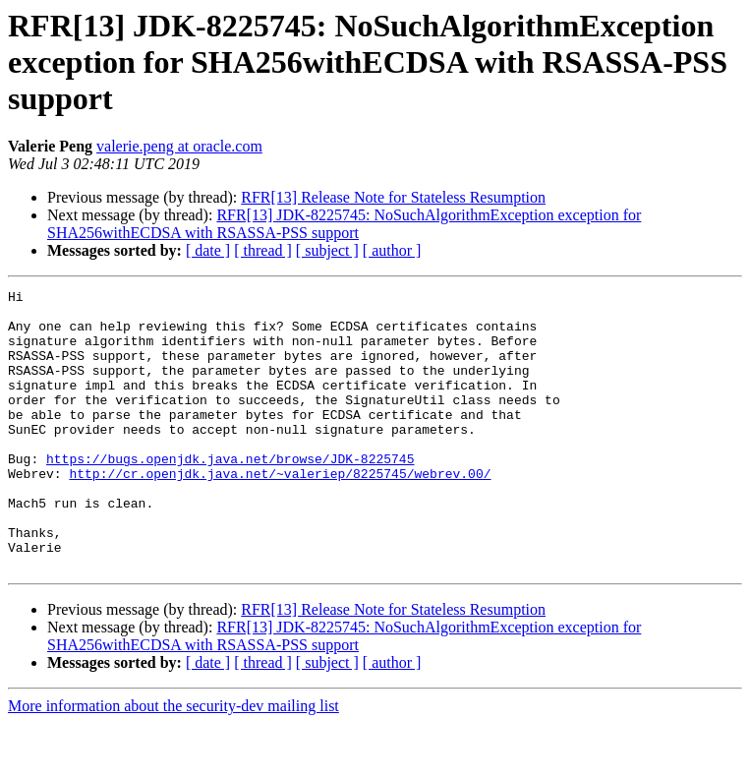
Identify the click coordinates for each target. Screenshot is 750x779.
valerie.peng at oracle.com (179, 146)
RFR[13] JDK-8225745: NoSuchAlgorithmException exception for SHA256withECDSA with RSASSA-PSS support (344, 224)
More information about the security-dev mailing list (173, 761)
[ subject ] (327, 250)
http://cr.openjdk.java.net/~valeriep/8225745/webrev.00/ (279, 511)
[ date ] (208, 250)
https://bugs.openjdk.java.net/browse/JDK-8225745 (230, 494)
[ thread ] (263, 250)
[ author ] (392, 250)
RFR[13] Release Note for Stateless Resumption (393, 197)
